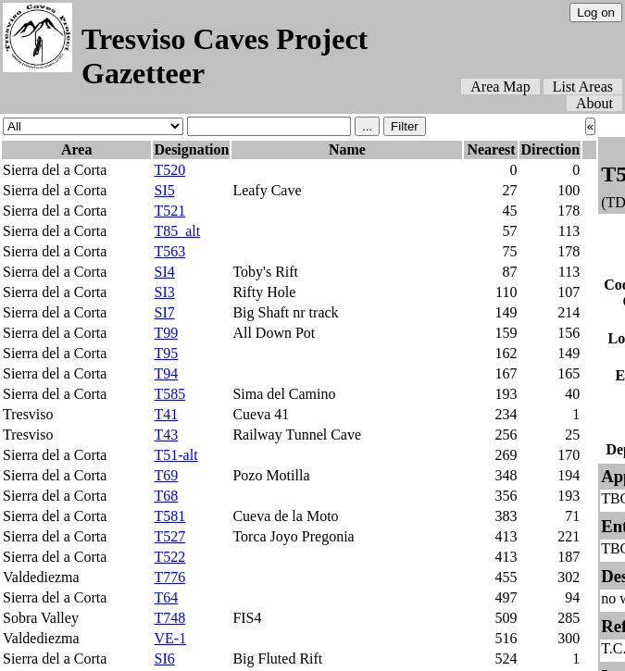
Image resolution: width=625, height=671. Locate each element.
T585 (169, 394)
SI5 (164, 190)
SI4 (164, 272)
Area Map (500, 86)
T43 (166, 434)
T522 (169, 557)
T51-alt (175, 455)
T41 (166, 414)
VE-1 (170, 638)
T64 (166, 597)
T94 (166, 373)
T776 (169, 577)
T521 (169, 210)
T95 (166, 353)
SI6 (164, 658)
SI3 (164, 292)
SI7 (164, 312)
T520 (169, 170)
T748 (169, 618)
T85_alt (177, 231)
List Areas (583, 86)
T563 (169, 251)
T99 (166, 333)
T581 (169, 516)
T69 (166, 475)
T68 (166, 495)
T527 (169, 536)
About (594, 103)
